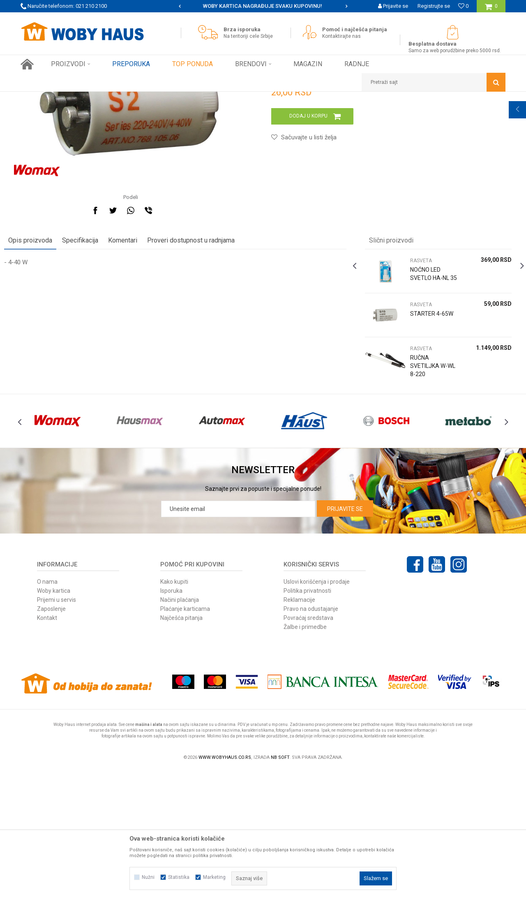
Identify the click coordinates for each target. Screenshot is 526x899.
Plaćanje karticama (185, 737)
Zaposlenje (51, 737)
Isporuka (171, 719)
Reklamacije (299, 728)
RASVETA (184, 98)
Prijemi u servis (56, 728)
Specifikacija (96, 350)
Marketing (214, 877)
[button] (433, 82)
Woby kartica (53, 719)
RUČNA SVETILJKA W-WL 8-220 (420, 476)
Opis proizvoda (47, 350)
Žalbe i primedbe (305, 755)
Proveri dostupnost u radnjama (207, 350)
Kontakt (47, 746)
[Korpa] (491, 9)
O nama (47, 710)
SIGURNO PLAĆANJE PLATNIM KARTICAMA (262, 6)
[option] (263, 6)
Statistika (178, 877)
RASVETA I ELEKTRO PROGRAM (131, 98)
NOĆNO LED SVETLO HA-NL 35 (421, 388)
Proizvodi (78, 98)
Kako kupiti (174, 710)
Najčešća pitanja (181, 746)
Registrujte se (434, 6)
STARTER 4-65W (420, 428)
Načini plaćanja (179, 728)
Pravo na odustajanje (311, 737)
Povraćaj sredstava (308, 746)
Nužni (148, 877)
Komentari (139, 350)
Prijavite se (345, 637)
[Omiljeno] (463, 6)
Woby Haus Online (41, 98)
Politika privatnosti (307, 719)
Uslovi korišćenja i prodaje (317, 710)
